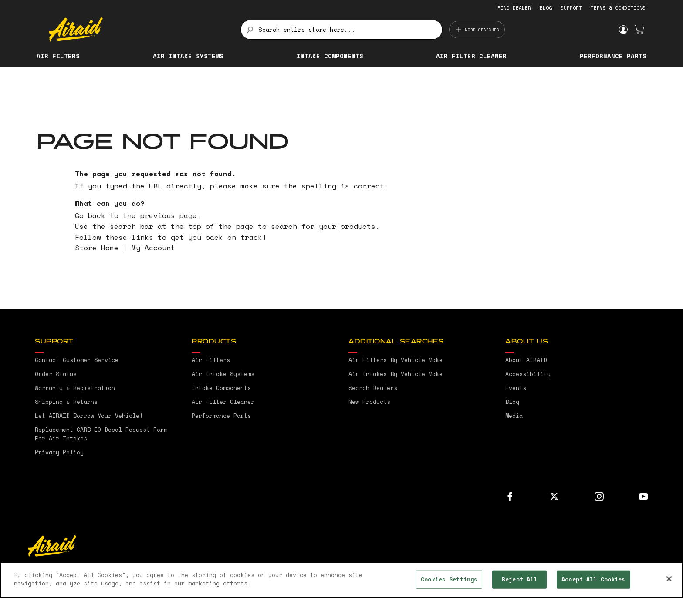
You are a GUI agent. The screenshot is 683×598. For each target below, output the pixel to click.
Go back (90, 215)
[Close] (669, 578)
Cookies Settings (449, 579)
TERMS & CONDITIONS (618, 7)
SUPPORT (571, 7)
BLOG (546, 7)
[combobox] (341, 30)
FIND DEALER (514, 7)
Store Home (96, 247)
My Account (153, 247)
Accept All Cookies (593, 579)
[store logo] (139, 29)
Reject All (519, 579)
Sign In (623, 30)
